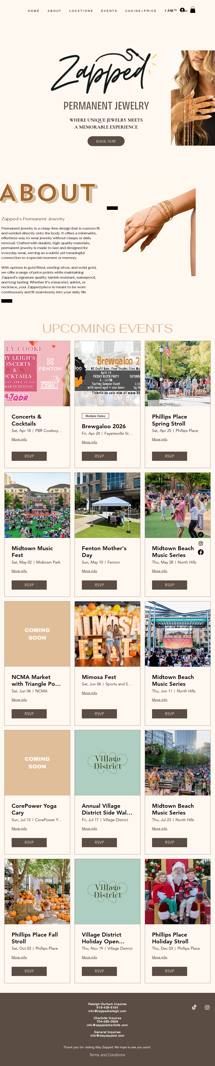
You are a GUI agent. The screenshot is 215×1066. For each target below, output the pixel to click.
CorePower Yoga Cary (34, 809)
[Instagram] (201, 543)
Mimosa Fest (99, 677)
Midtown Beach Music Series (173, 552)
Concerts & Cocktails (26, 420)
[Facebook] (201, 552)
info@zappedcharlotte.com (107, 1025)
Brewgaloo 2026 (104, 426)
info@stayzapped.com (107, 1035)
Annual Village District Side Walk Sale (106, 809)
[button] (192, 9)
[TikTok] (201, 534)
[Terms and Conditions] (107, 1054)
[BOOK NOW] (106, 141)
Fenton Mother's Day (104, 552)
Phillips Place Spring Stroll (169, 420)
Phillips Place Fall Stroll (35, 938)
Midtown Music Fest (32, 552)
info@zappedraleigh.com (107, 1011)
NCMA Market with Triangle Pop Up (35, 680)
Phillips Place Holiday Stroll (170, 938)
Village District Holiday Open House (101, 938)
